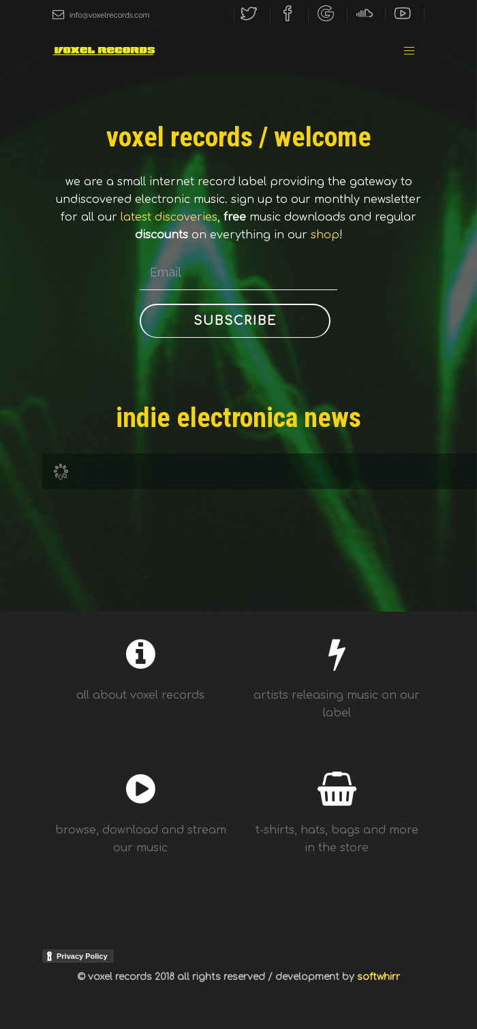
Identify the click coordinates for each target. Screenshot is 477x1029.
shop (325, 235)
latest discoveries (169, 217)
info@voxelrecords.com (101, 15)
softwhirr (378, 977)
